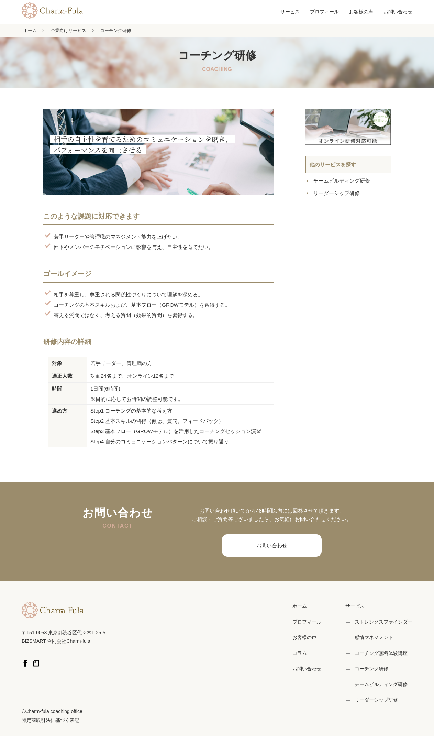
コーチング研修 (115, 30)
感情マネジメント (374, 637)
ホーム (30, 30)
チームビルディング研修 (341, 181)
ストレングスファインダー (383, 622)
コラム (299, 653)
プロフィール (324, 11)
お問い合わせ (397, 11)
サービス (290, 11)
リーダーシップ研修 (336, 193)
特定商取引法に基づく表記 (50, 720)
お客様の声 (361, 11)
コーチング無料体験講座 (381, 653)
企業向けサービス (68, 30)
